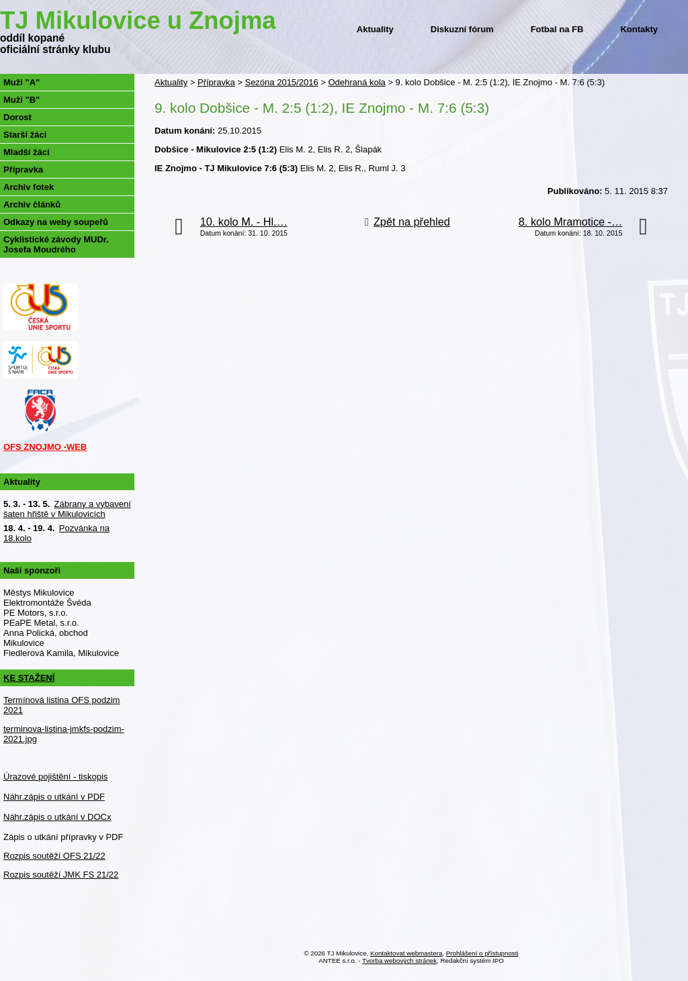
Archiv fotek (28, 187)
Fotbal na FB (557, 29)
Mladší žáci (26, 152)
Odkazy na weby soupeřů (55, 222)
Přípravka (216, 82)
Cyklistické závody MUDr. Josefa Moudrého (56, 244)
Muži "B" (21, 100)
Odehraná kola (356, 82)
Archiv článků (31, 204)
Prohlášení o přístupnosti (482, 953)
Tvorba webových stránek (399, 960)
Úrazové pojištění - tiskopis (55, 777)
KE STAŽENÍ (28, 678)
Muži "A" (21, 82)
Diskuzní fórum (462, 29)
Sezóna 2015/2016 (281, 82)
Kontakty (639, 29)
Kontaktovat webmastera (406, 953)
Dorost (17, 117)
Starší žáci (24, 135)
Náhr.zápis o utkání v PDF (54, 797)
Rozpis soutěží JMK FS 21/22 (60, 875)
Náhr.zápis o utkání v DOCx (57, 817)
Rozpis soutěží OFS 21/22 (54, 856)
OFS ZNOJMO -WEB (45, 447)
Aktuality (375, 29)
